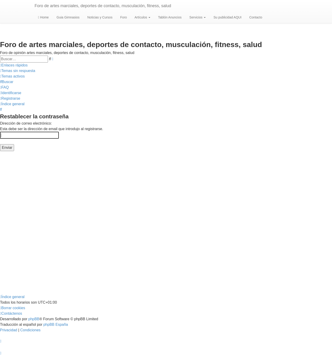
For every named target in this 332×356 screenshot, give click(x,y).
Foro (123, 17)
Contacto (255, 17)
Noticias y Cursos (99, 17)
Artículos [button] (142, 17)
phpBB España (55, 324)
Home (43, 17)
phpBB (33, 319)
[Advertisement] (138, 222)
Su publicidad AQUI (227, 17)
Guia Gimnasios (67, 17)
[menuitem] (17, 71)
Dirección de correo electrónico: (26, 123)
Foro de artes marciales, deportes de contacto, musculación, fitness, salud (103, 5)
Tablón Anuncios (169, 17)
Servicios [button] (197, 17)
